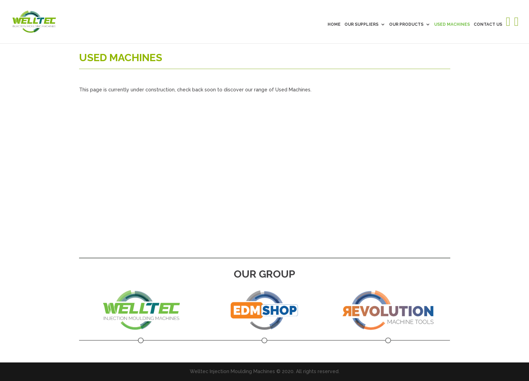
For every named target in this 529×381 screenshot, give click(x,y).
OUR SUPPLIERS (361, 24)
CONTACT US (488, 24)
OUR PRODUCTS (406, 24)
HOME (334, 24)
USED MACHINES (452, 24)
